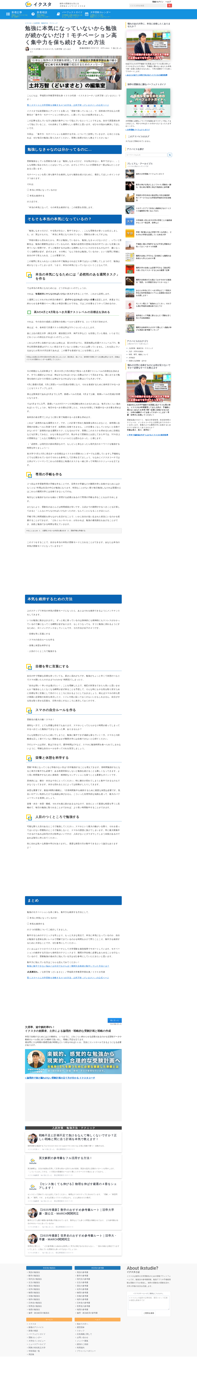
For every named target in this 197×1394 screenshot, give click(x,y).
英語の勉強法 (33, 1272)
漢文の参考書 (81, 1286)
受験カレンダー (34, 1337)
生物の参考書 (81, 1296)
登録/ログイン (157, 2)
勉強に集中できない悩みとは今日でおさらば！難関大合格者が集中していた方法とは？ (68, 966)
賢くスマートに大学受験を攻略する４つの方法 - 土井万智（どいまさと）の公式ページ (68, 105)
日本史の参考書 (82, 1303)
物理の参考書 (81, 1292)
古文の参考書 (81, 1282)
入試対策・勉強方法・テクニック (45, 23)
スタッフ (79, 1331)
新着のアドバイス (35, 1327)
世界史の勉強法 (34, 1306)
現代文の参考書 (82, 1279)
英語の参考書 (81, 1272)
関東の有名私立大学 (36, 1347)
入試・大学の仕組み (135, 351)
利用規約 (79, 1347)
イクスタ (28, 23)
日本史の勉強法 (34, 1303)
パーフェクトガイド (36, 1334)
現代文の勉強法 (34, 1279)
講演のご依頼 (81, 1344)
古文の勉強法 (33, 1282)
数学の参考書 (81, 1276)
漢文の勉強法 (33, 1286)
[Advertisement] (73, 568)
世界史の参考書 (82, 1306)
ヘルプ (168, 2)
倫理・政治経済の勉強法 (38, 1313)
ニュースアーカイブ (36, 1344)
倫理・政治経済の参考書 (86, 1313)
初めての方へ (81, 1324)
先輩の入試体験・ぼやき (137, 361)
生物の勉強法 (33, 1296)
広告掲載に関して (83, 1334)
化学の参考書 (81, 1289)
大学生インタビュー (36, 1341)
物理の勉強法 (33, 1292)
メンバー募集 (81, 1341)
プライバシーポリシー (85, 1351)
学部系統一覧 (33, 1351)
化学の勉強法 (33, 1289)
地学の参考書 (81, 1299)
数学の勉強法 (33, 1276)
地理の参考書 (81, 1309)
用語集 (30, 1354)
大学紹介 (131, 358)
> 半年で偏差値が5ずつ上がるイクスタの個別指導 (147, 435)
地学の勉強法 (33, 1299)
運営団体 (79, 1327)
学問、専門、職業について (137, 354)
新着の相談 (32, 1331)
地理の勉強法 (33, 1309)
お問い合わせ (81, 1337)
